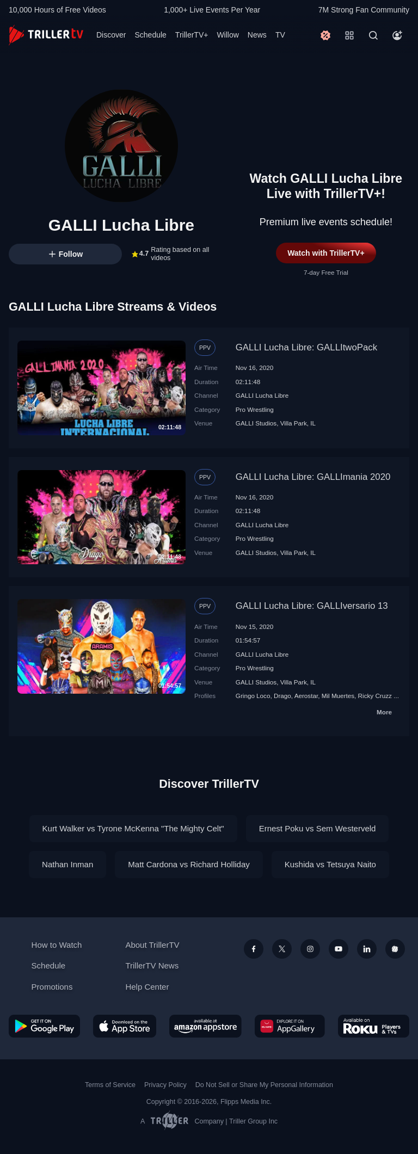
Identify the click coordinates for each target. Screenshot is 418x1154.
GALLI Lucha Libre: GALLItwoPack (306, 347)
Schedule (150, 34)
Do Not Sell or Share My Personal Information (264, 1085)
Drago (282, 695)
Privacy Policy (165, 1085)
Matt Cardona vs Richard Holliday (188, 864)
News (257, 34)
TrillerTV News (152, 965)
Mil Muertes (338, 695)
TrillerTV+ (191, 34)
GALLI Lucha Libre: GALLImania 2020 (313, 477)
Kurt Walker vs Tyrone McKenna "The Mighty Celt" (133, 828)
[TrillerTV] (46, 35)
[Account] (397, 35)
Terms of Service (110, 1085)
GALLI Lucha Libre (262, 395)
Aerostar (306, 695)
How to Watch (57, 944)
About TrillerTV (152, 944)
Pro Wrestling (255, 409)
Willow (227, 34)
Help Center (147, 986)
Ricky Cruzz (375, 695)
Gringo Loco (253, 695)
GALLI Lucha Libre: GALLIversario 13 (312, 606)
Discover (111, 34)
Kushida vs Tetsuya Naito (330, 864)
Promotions (52, 986)
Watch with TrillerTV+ (325, 253)
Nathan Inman (67, 864)
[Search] (373, 35)
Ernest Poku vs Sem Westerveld (317, 828)
